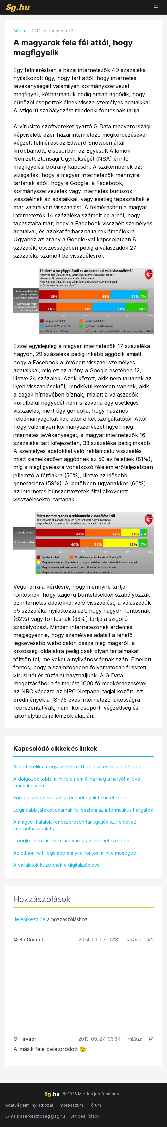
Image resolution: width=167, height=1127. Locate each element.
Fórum (95, 1105)
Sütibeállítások (85, 1116)
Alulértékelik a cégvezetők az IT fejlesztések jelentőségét (78, 766)
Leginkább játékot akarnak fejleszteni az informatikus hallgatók (83, 810)
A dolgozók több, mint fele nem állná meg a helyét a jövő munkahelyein (76, 782)
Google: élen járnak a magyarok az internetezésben (71, 840)
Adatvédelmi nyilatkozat (29, 1105)
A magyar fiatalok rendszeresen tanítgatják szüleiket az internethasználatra (74, 825)
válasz (134, 939)
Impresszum (71, 1105)
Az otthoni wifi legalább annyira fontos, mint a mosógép (74, 853)
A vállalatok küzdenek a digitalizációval (57, 865)
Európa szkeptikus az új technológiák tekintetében (69, 797)
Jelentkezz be (29, 919)
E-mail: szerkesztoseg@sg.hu (35, 1116)
